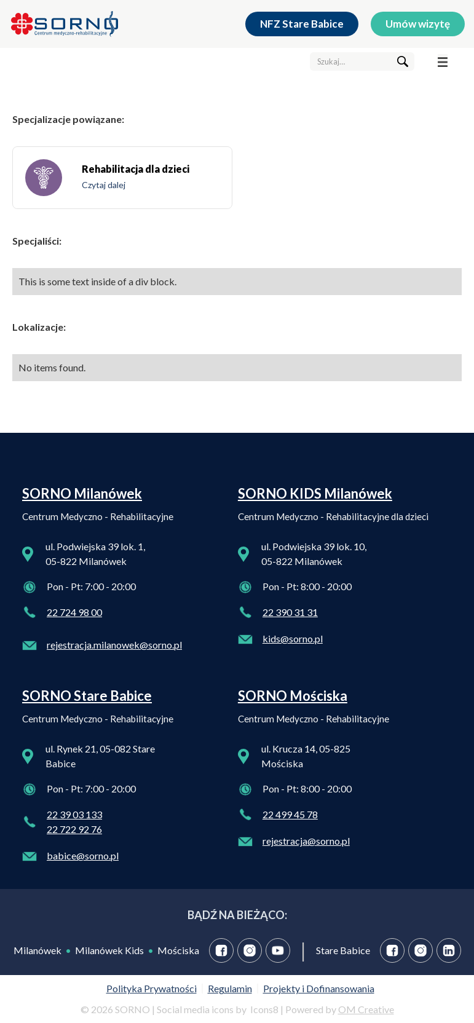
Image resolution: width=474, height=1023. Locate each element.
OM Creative (366, 1009)
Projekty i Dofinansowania (318, 988)
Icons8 (264, 1009)
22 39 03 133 (74, 814)
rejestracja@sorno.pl (306, 841)
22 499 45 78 (290, 814)
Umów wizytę (417, 23)
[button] (443, 61)
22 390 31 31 (290, 612)
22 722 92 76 (74, 829)
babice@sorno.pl (83, 855)
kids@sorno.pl (293, 638)
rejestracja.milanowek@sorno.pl (114, 644)
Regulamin (230, 988)
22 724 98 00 (74, 612)
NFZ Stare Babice (302, 23)
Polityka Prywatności (151, 988)
